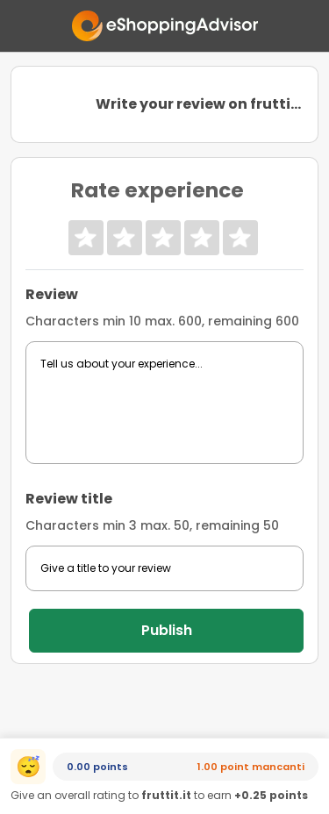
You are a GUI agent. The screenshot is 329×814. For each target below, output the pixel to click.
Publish (166, 630)
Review (51, 294)
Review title (68, 499)
